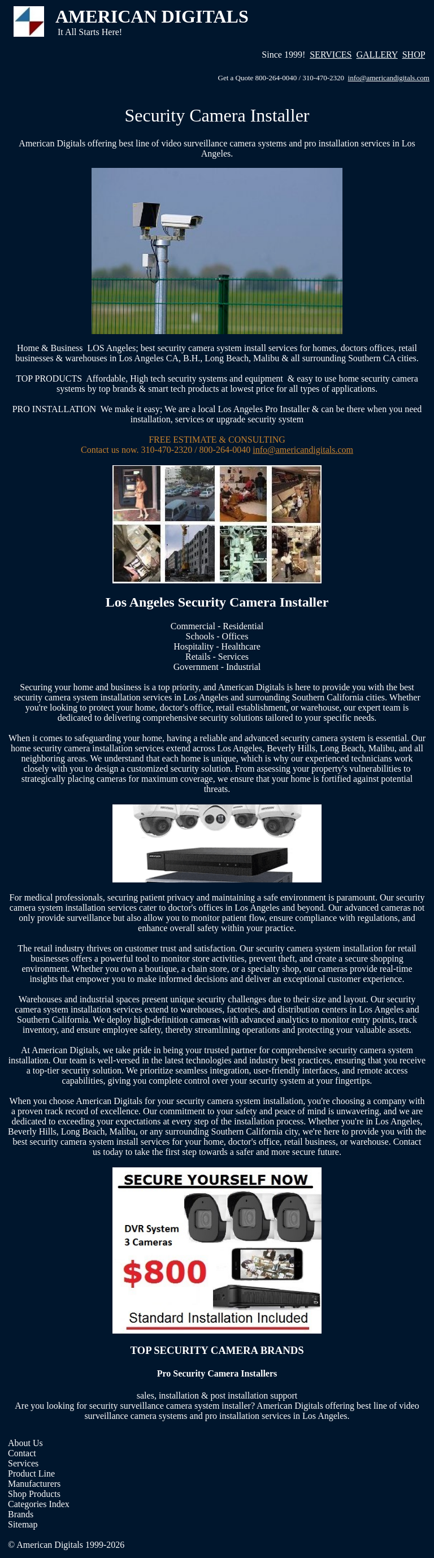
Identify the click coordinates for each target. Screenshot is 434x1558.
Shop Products (34, 1494)
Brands (20, 1514)
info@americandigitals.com (388, 77)
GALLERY (377, 54)
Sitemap (22, 1524)
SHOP (413, 54)
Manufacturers (34, 1483)
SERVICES (330, 54)
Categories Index (39, 1504)
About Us (25, 1443)
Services (23, 1463)
